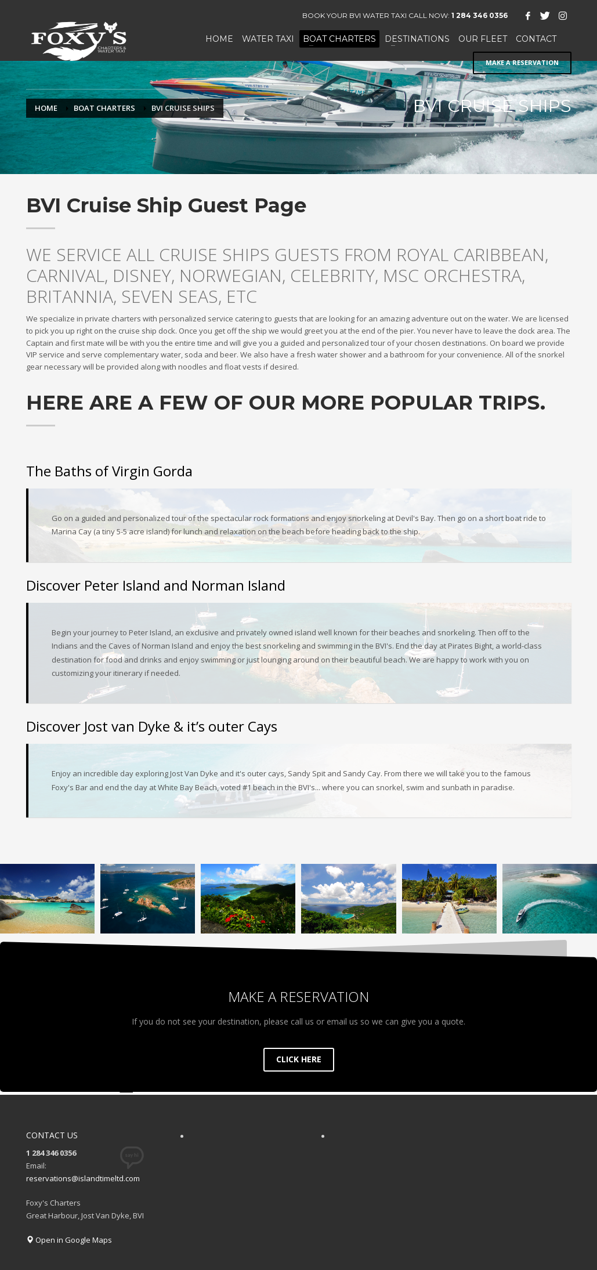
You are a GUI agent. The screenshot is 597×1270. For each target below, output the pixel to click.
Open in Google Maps (69, 1234)
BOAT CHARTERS (104, 108)
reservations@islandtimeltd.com (83, 1173)
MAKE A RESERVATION (522, 57)
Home (46, 108)
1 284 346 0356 (479, 15)
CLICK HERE (298, 1053)
